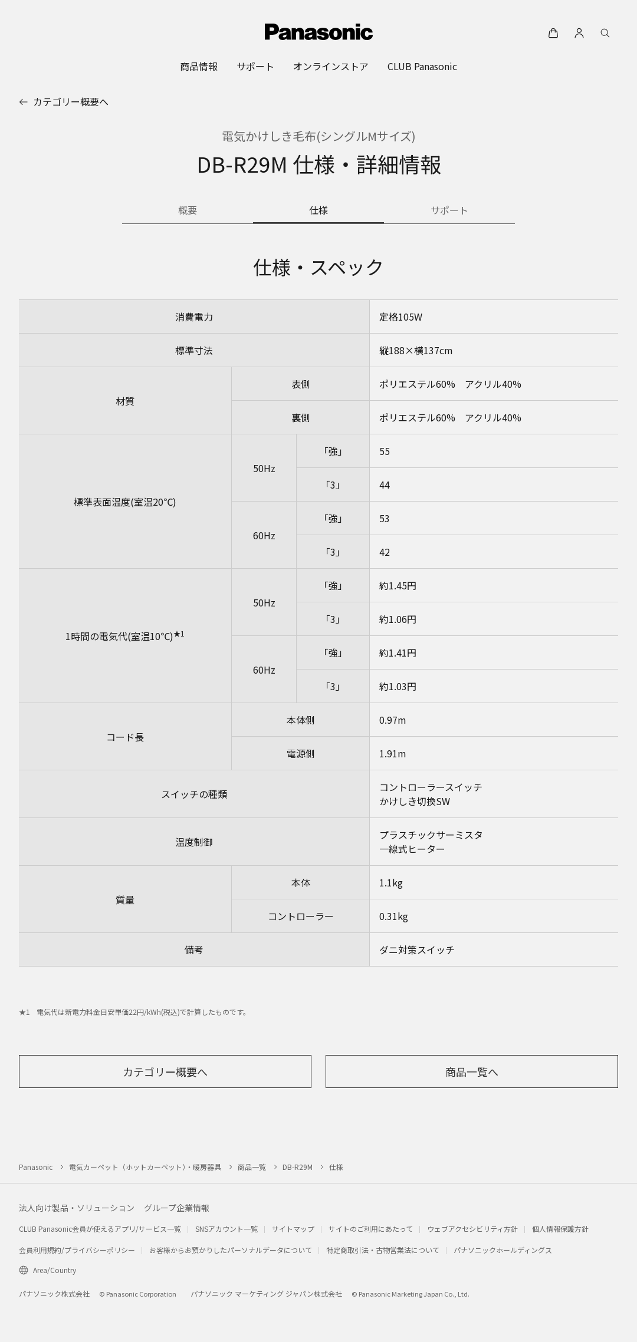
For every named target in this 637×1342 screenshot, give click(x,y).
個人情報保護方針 (560, 1229)
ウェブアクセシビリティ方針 (472, 1229)
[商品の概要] (187, 211)
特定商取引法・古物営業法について (382, 1250)
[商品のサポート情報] (449, 211)
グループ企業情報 (176, 1208)
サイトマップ (293, 1229)
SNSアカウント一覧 (226, 1229)
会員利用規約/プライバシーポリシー (77, 1250)
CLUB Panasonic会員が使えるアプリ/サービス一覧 (100, 1229)
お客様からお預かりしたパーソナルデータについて (230, 1250)
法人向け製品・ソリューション (76, 1208)
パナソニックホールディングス (503, 1250)
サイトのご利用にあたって (371, 1229)
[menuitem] (199, 66)
